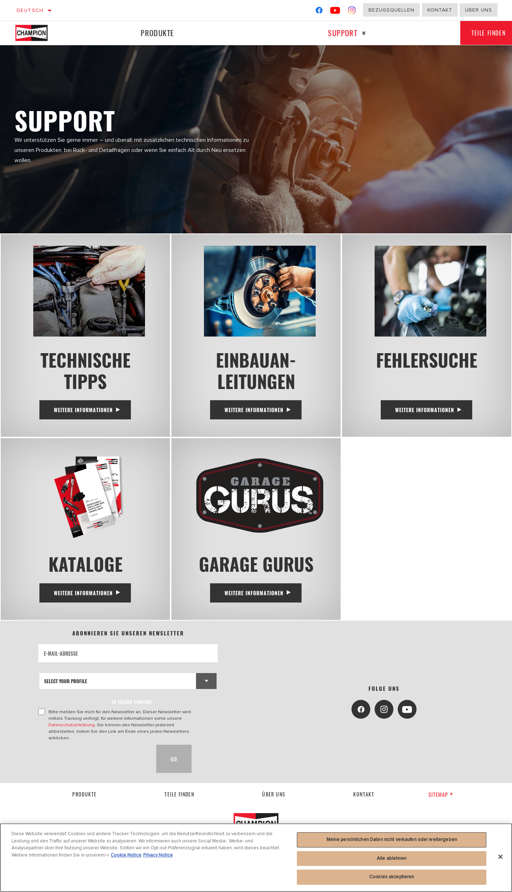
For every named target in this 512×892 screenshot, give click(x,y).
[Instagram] (352, 12)
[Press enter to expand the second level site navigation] (360, 33)
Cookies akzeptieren (391, 877)
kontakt (363, 801)
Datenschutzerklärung (71, 732)
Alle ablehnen (392, 858)
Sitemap (440, 801)
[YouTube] (335, 12)
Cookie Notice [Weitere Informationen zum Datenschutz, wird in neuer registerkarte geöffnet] (126, 855)
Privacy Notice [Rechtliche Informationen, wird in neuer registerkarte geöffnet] (158, 855)
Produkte (155, 32)
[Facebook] (319, 12)
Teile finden (179, 801)
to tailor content (131, 709)
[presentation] (93, 766)
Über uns (478, 10)
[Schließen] (500, 857)
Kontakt (439, 10)
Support (338, 32)
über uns (273, 801)
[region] (256, 857)
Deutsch (30, 10)
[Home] (38, 33)
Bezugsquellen (391, 10)
